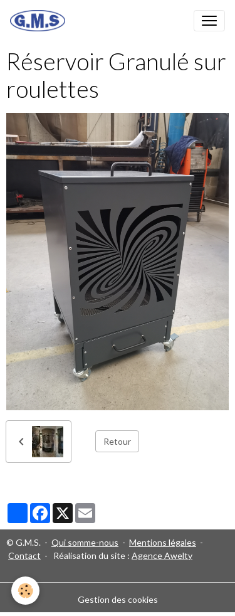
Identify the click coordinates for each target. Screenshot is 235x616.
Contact (24, 555)
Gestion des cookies (118, 599)
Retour (117, 441)
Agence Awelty (162, 555)
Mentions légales (162, 542)
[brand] (40, 20)
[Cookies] (25, 590)
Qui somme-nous (84, 542)
